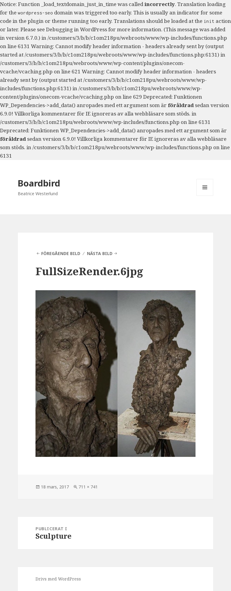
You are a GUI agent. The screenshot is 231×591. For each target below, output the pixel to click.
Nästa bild (99, 253)
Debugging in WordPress (76, 29)
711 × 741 (88, 487)
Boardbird (39, 183)
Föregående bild (60, 253)
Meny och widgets (205, 195)
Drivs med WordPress (58, 579)
